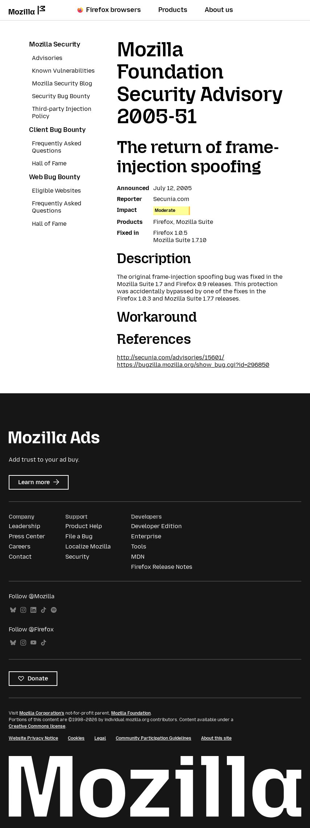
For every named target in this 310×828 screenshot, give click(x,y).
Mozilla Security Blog (62, 83)
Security (77, 556)
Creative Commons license (37, 726)
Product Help (83, 526)
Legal (100, 738)
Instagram (23, 610)
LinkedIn (33, 610)
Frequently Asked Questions (56, 147)
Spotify (53, 610)
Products (172, 10)
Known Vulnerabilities (63, 70)
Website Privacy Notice (33, 738)
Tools (138, 546)
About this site (216, 738)
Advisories (47, 58)
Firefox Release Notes (161, 566)
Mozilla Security (54, 44)
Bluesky (13, 610)
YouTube (33, 642)
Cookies (76, 738)
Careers (19, 546)
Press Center (27, 536)
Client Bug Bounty (57, 130)
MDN (137, 556)
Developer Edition (156, 526)
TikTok (43, 610)
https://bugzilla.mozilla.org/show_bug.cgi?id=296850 (193, 364)
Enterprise (146, 536)
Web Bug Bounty (54, 177)
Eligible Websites (56, 190)
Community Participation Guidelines (153, 738)
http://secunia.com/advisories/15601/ (170, 357)
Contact (20, 556)
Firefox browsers (109, 10)
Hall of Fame (49, 163)
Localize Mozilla (88, 546)
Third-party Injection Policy (61, 112)
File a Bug (79, 536)
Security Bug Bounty (61, 96)
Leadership (24, 526)
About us (219, 10)
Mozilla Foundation (131, 713)
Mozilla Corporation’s (41, 713)
